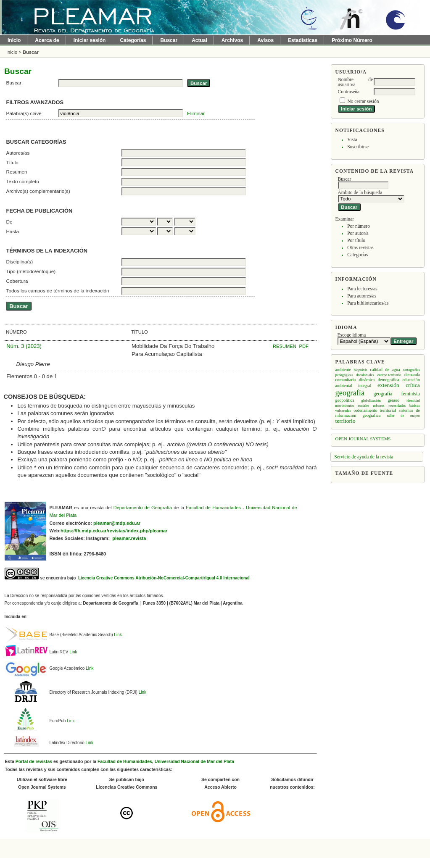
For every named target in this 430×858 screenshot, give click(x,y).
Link (117, 634)
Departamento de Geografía (142, 507)
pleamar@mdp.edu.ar (116, 523)
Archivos (232, 40)
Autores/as (18, 152)
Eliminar (196, 113)
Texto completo (22, 181)
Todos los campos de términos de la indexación (57, 290)
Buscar (168, 40)
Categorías (357, 254)
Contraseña (348, 91)
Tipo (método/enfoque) (31, 271)
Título (12, 162)
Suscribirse (358, 146)
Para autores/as (361, 295)
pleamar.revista (129, 538)
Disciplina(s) (19, 261)
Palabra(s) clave (24, 113)
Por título (356, 240)
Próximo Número (352, 40)
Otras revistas (360, 247)
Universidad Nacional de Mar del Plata (194, 761)
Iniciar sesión (90, 40)
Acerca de (47, 40)
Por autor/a (358, 233)
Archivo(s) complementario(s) (38, 191)
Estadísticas (302, 40)
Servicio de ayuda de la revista (363, 456)
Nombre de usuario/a (355, 82)
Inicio (14, 40)
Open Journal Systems (363, 438)
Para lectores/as (362, 288)
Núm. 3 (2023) (24, 346)
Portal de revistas (34, 761)
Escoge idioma (352, 334)
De (9, 221)
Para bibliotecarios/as (367, 302)
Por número (358, 226)
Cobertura (17, 281)
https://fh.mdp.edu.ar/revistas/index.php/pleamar (114, 530)
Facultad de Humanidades (213, 507)
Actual (199, 40)
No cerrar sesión (363, 101)
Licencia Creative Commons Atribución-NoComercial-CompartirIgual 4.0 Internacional (163, 578)
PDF (304, 346)
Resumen (16, 171)
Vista (352, 139)
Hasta (12, 231)
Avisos (265, 40)
